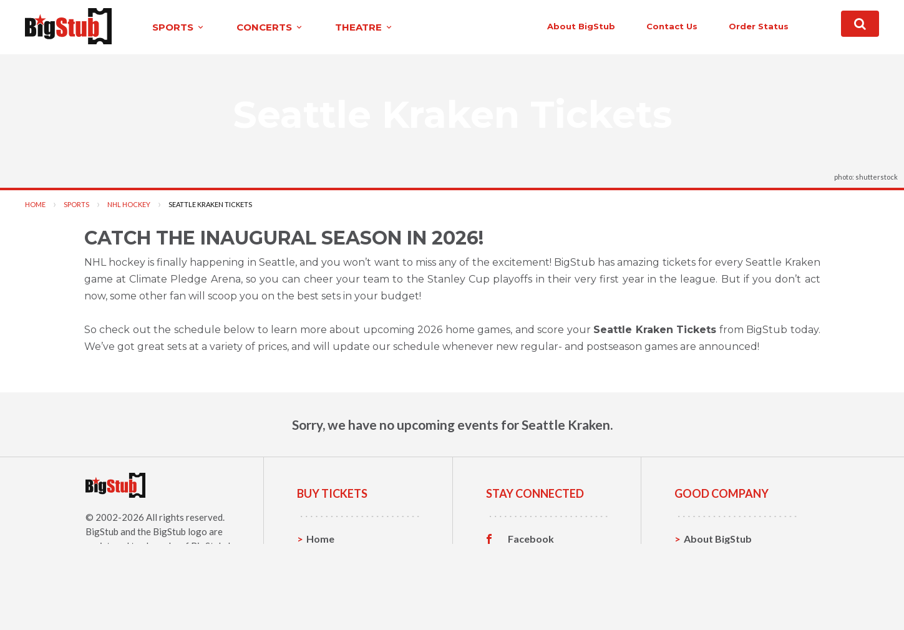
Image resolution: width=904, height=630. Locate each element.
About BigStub (581, 26)
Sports (76, 204)
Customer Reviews (551, 597)
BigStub (102, 531)
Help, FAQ (707, 577)
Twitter (525, 558)
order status (759, 26)
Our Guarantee (719, 597)
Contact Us (710, 558)
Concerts (327, 577)
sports (178, 27)
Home (35, 204)
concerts (270, 27)
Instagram (531, 578)
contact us (671, 26)
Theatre (325, 597)
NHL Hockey (128, 204)
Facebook (531, 539)
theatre (364, 27)
